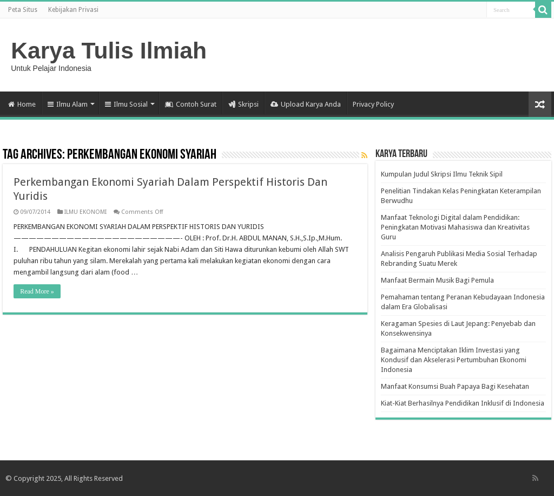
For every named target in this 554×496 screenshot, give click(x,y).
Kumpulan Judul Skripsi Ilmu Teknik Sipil (442, 174)
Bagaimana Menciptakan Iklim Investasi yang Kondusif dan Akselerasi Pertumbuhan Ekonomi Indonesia (453, 360)
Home (22, 104)
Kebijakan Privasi (73, 10)
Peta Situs (22, 10)
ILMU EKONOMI (85, 212)
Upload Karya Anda (306, 104)
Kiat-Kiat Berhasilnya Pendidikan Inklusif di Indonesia (462, 403)
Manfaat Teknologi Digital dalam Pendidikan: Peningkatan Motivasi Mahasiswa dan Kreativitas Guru (455, 227)
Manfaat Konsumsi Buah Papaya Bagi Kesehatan (455, 386)
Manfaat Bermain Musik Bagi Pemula (437, 280)
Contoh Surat (190, 104)
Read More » (37, 291)
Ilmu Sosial (126, 104)
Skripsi (243, 104)
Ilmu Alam (68, 104)
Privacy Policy (373, 104)
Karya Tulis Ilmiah (109, 50)
